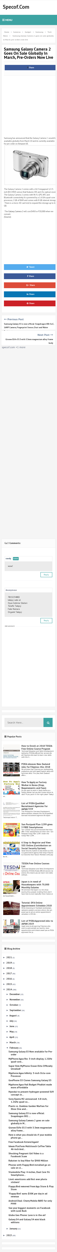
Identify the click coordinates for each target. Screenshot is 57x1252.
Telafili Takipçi (14, 606)
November (15, 999)
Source (7, 217)
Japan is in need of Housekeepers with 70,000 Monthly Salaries (35, 884)
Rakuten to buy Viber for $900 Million (28, 1160)
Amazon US (23, 143)
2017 (9, 973)
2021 (9, 957)
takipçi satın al (14, 600)
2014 (9, 989)
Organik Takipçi (15, 612)
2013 (9, 1235)
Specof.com (16, 6)
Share (30, 67)
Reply (46, 574)
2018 (9, 968)
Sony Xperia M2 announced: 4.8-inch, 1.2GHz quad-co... (28, 1100)
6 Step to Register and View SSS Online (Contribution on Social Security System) (36, 845)
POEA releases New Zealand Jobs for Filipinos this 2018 (35, 765)
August (13, 1015)
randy (8, 558)
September (16, 1010)
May (12, 1031)
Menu (7, 20)
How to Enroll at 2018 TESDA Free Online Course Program (36, 747)
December (15, 994)
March (13, 1042)
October (14, 1004)
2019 (9, 962)
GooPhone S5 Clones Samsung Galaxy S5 (30, 1080)
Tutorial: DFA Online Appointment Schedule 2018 (36, 904)
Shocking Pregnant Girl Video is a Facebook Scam (26, 1155)
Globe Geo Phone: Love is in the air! (27, 1215)
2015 (9, 984)
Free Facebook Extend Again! (24, 1142)
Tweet (30, 267)
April (12, 1037)
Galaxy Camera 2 (15, 211)
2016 (9, 978)
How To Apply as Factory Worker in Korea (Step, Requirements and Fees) (33, 785)
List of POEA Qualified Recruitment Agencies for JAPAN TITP (34, 806)
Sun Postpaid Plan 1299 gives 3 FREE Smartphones (37, 826)
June (12, 1026)
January (14, 1228)
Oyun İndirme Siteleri (17, 603)
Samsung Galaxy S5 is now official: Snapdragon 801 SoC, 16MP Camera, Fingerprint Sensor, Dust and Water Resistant (29, 327)
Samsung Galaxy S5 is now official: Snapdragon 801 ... (27, 1115)
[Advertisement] (28, 105)
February (14, 1047)
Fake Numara (14, 609)
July (12, 1020)
